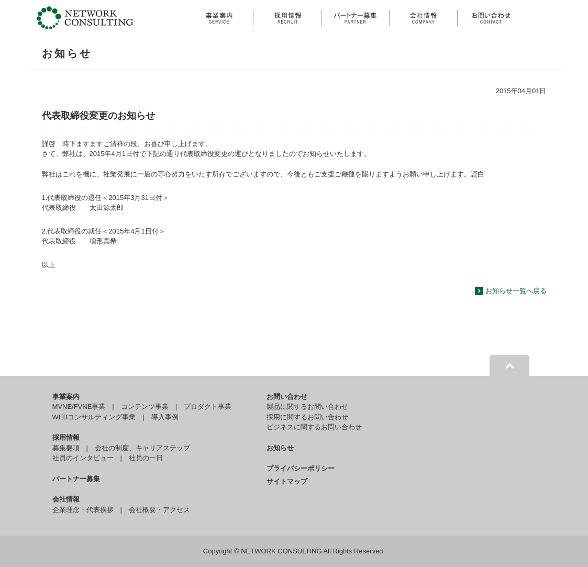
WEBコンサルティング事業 (94, 417)
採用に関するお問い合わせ (307, 417)
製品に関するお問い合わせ (307, 406)
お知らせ (280, 448)
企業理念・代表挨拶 (83, 510)
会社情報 (66, 499)
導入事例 (165, 417)
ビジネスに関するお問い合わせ (314, 427)
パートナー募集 (76, 479)
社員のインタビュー (83, 458)
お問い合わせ (287, 397)
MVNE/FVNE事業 (79, 406)
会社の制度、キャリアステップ (142, 448)
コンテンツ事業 (145, 406)
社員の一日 (146, 458)
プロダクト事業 (207, 406)
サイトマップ (287, 481)
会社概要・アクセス (159, 510)
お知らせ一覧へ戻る (516, 291)
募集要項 (66, 448)
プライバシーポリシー (301, 468)
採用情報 (66, 437)
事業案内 (66, 397)
